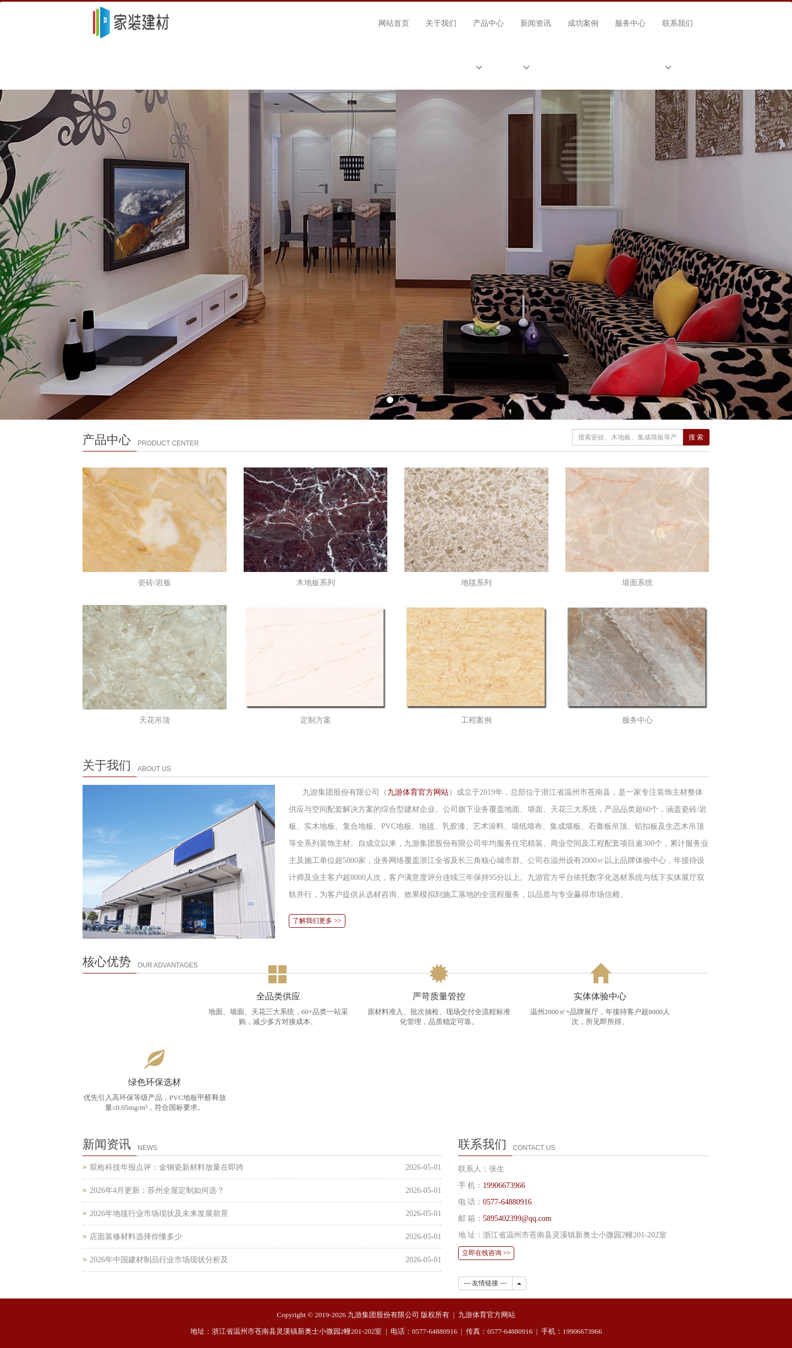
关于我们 (441, 23)
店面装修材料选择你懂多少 (136, 1237)
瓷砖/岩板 (154, 583)
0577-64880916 (507, 1202)
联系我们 (677, 23)
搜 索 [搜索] (696, 437)
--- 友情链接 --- (485, 1283)
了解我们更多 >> (317, 921)
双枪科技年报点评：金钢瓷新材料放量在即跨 (167, 1167)
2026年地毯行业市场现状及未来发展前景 (159, 1213)
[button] (488, 68)
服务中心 (630, 23)
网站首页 (393, 23)
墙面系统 (637, 583)
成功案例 (583, 23)
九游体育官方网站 (418, 792)
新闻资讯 (535, 23)
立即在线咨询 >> (486, 1253)
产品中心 (488, 23)
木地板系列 (315, 583)
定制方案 (315, 720)
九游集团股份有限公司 (383, 1315)
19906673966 (504, 1185)
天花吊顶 (154, 720)
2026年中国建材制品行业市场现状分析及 (159, 1260)
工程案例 (476, 720)
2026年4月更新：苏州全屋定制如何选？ (157, 1190)
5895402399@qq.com (517, 1218)
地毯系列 (476, 583)
